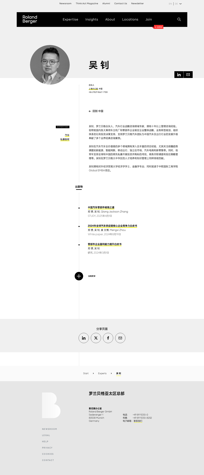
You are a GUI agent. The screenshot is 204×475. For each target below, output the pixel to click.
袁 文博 (105, 230)
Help (45, 441)
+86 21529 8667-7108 (98, 92)
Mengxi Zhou (118, 230)
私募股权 (64, 139)
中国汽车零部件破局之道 (101, 207)
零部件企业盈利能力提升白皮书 (105, 244)
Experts (102, 373)
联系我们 (138, 421)
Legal (46, 435)
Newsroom (49, 429)
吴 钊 (97, 212)
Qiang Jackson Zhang (114, 212)
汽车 (67, 135)
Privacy (47, 447)
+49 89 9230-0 (140, 414)
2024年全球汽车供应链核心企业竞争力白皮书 (112, 226)
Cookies (48, 454)
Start (86, 373)
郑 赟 (90, 212)
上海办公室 (93, 89)
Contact (48, 460)
